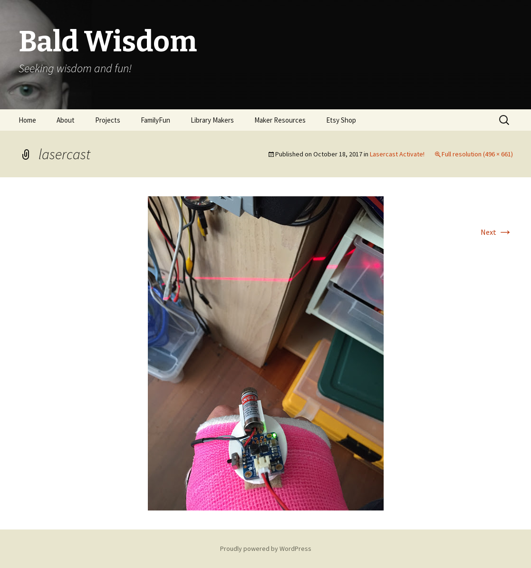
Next (497, 232)
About (66, 120)
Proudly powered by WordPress (265, 548)
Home (27, 120)
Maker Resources (280, 120)
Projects (107, 120)
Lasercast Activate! (397, 154)
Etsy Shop (341, 120)
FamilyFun (155, 120)
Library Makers (212, 120)
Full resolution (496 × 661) (477, 154)
